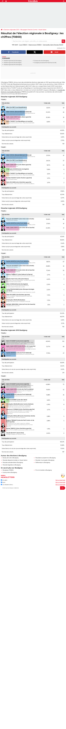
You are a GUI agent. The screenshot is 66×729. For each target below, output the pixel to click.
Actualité (4, 480)
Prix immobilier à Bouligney (43, 470)
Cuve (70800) (23, 45)
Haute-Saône (42, 29)
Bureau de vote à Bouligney (11, 458)
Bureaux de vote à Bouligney (41, 60)
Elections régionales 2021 (11, 29)
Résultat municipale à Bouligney (44, 460)
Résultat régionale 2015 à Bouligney (12, 62)
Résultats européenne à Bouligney (45, 458)
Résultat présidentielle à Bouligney (13, 462)
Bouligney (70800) (8, 470)
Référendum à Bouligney (42, 462)
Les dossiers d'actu (7, 484)
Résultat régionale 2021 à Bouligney (13, 60)
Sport (3, 482)
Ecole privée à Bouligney (10, 472)
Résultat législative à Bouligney (12, 465)
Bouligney (37, 62)
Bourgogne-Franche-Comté (29, 29)
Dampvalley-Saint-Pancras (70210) (53, 45)
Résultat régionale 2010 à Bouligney (13, 64)
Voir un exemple (60, 480)
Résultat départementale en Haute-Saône (15, 460)
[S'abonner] (33, 488)
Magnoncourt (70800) (34, 45)
